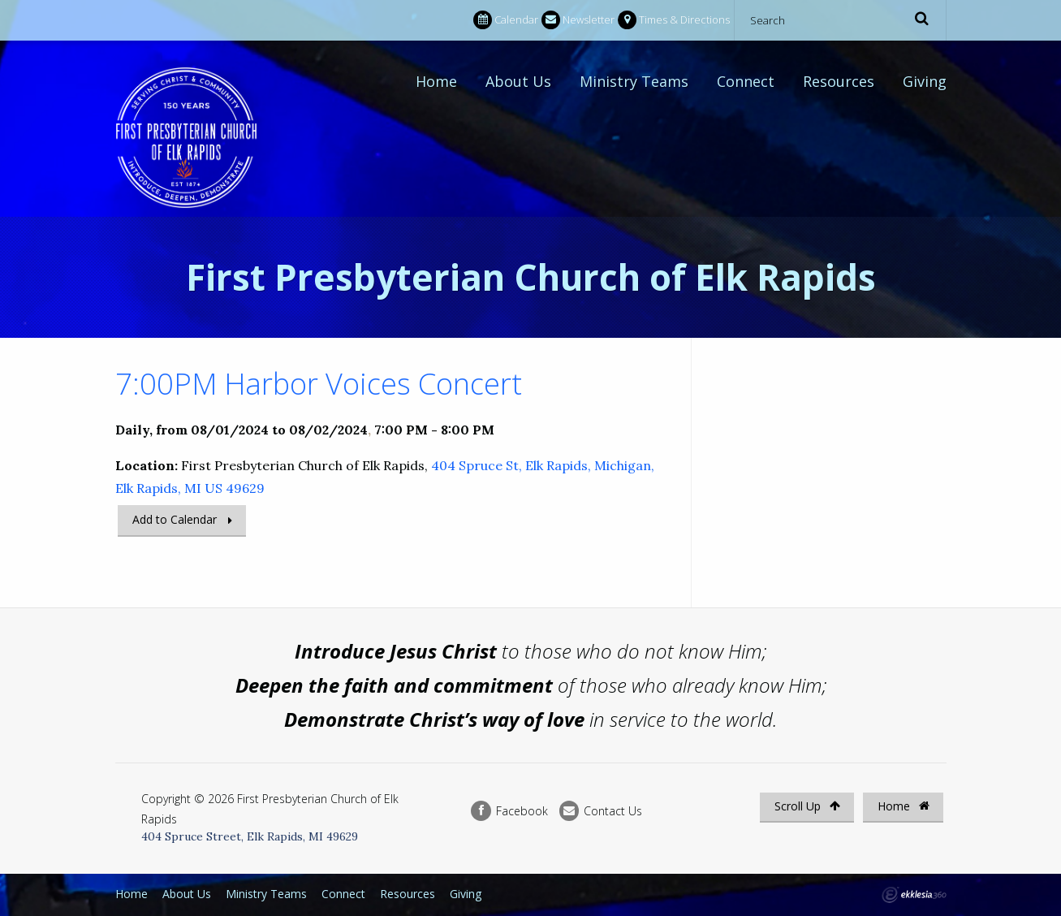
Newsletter (578, 20)
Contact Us (600, 811)
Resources (838, 81)
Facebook (509, 811)
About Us (518, 81)
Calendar (505, 20)
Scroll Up (807, 806)
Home (436, 81)
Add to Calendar (174, 519)
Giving (925, 81)
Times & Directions (674, 20)
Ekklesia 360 (914, 895)
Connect (745, 81)
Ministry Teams (634, 81)
